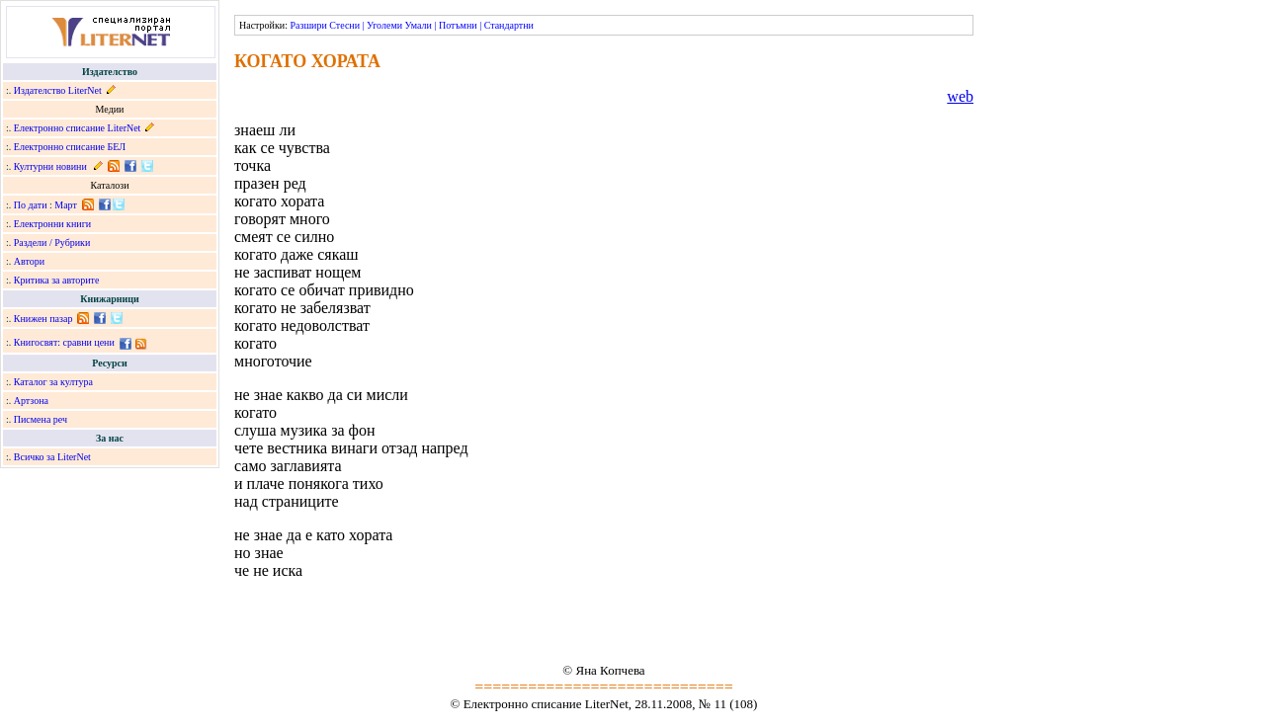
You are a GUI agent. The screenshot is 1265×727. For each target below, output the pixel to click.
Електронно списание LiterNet (77, 127)
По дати (30, 205)
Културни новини (50, 166)
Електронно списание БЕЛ (70, 146)
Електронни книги (52, 223)
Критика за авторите (57, 280)
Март (65, 205)
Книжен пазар (43, 318)
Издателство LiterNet (58, 90)
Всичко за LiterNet (52, 456)
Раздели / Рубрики (52, 242)
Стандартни (509, 25)
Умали (418, 25)
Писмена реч (40, 419)
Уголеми (384, 25)
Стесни (344, 25)
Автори (29, 261)
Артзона (31, 400)
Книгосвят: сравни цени (64, 342)
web (960, 96)
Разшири (308, 25)
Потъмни (458, 25)
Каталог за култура (53, 381)
